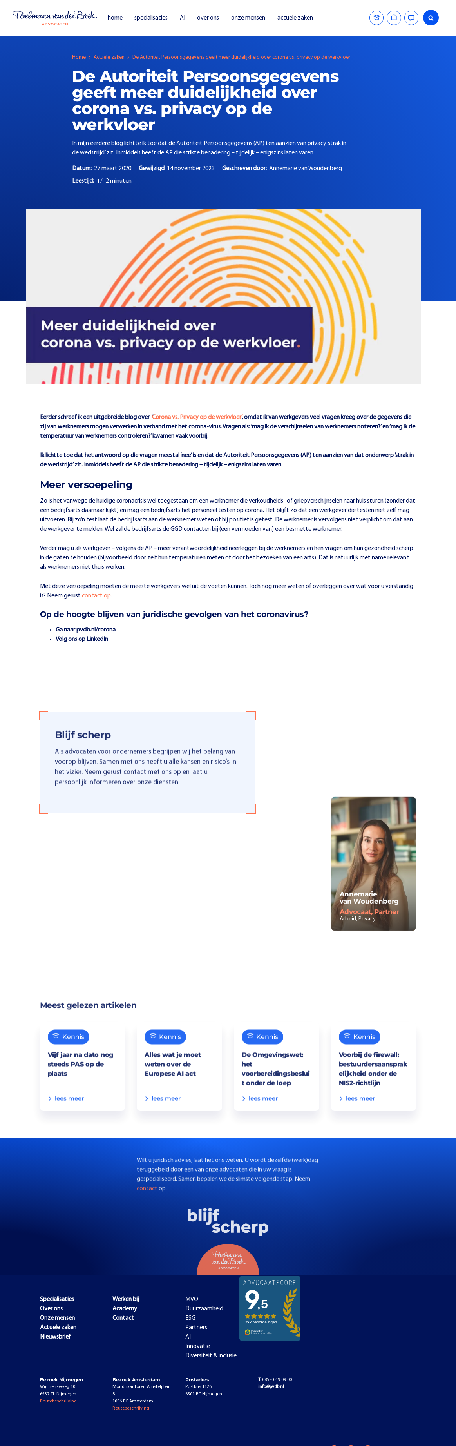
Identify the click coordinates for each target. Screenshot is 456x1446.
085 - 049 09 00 (275, 1379)
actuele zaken (295, 18)
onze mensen (248, 18)
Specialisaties (57, 1299)
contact (148, 1202)
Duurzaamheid (204, 1309)
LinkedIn (97, 639)
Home (79, 57)
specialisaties (151, 18)
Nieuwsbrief (55, 1337)
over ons (208, 18)
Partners (196, 1327)
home (115, 18)
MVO (191, 1299)
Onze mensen (57, 1318)
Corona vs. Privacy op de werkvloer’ (197, 417)
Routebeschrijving (58, 1401)
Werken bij (125, 1299)
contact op (96, 596)
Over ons (51, 1309)
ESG (190, 1318)
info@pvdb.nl (271, 1386)
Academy (124, 1309)
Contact (123, 1318)
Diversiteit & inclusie (211, 1356)
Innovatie (197, 1346)
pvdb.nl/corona (96, 630)
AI (182, 18)
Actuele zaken (109, 57)
